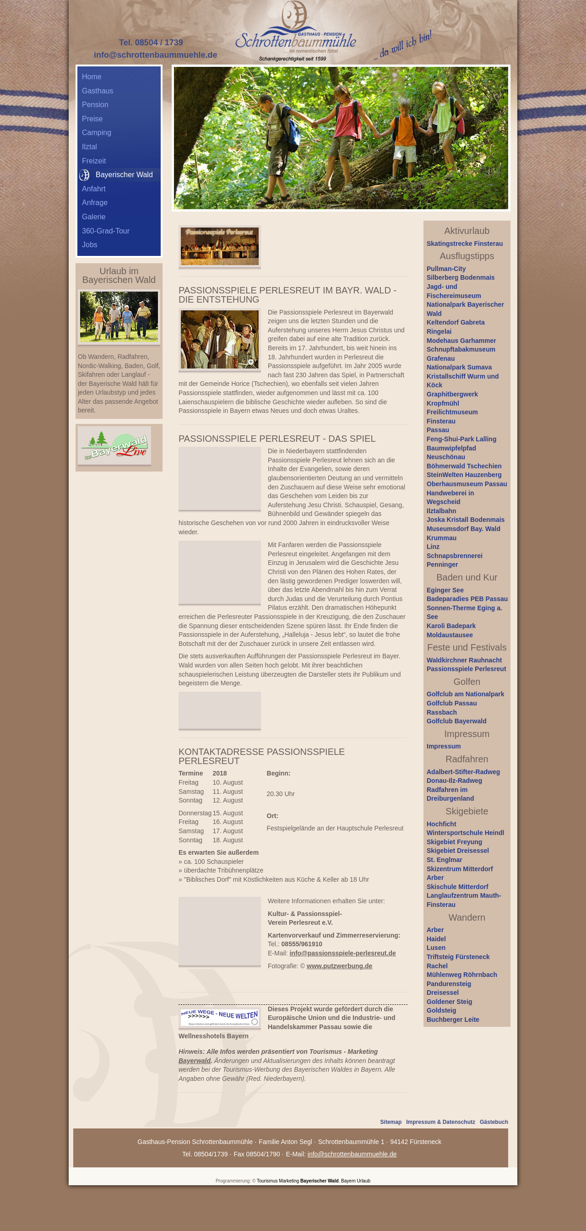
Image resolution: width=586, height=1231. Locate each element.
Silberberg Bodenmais (461, 277)
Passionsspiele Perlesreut (466, 668)
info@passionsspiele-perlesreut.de (342, 953)
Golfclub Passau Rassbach (452, 708)
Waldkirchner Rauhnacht (464, 660)
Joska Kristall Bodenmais (466, 519)
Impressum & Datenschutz (440, 1122)
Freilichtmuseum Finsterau (452, 416)
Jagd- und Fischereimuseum (454, 291)
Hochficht (441, 824)
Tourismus (267, 1180)
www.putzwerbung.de (339, 966)
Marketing (289, 1180)
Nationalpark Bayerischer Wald (465, 309)
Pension (95, 104)
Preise (92, 119)
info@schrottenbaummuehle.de (155, 55)
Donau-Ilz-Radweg (454, 780)
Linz (433, 546)
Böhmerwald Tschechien (464, 466)
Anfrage (95, 202)
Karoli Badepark (451, 625)
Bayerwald (195, 1060)
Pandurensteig (449, 983)
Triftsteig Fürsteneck (458, 956)
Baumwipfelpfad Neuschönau (451, 453)
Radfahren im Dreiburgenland (450, 794)
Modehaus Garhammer (461, 340)
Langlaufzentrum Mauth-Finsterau (464, 900)
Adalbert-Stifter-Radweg (463, 771)
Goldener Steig (449, 1001)
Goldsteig (441, 1010)
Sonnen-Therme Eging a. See (464, 612)
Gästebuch (494, 1122)
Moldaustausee (450, 635)
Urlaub (363, 1180)
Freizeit (94, 161)
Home (92, 77)
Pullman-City (446, 268)
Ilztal (89, 147)
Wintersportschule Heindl (465, 832)
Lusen (436, 947)
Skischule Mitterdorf (457, 886)
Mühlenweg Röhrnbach (462, 974)
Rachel (437, 966)
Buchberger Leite (453, 1019)
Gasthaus (97, 91)
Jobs (90, 245)
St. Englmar (444, 859)
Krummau (441, 538)
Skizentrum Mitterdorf (460, 869)
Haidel (436, 939)
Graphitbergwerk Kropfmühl (452, 398)
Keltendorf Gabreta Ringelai (456, 327)
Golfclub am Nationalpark (466, 694)
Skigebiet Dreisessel (458, 850)
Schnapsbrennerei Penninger (455, 560)
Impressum (444, 746)
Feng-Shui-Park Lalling (461, 439)
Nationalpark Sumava (459, 367)
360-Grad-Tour (106, 231)
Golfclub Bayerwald (457, 721)
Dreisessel (443, 992)
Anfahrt (94, 189)
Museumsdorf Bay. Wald (463, 528)
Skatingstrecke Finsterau (465, 243)
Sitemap (391, 1122)
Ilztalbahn (441, 511)
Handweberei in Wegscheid (450, 497)
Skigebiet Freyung (454, 842)
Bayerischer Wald (319, 1180)
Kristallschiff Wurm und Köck (463, 381)
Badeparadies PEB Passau (467, 598)
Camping (96, 132)
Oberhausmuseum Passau (467, 484)
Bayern (348, 1180)
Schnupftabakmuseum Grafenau (461, 354)
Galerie (94, 217)
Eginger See (445, 590)
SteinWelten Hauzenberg (464, 474)
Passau (438, 430)
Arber (435, 877)
